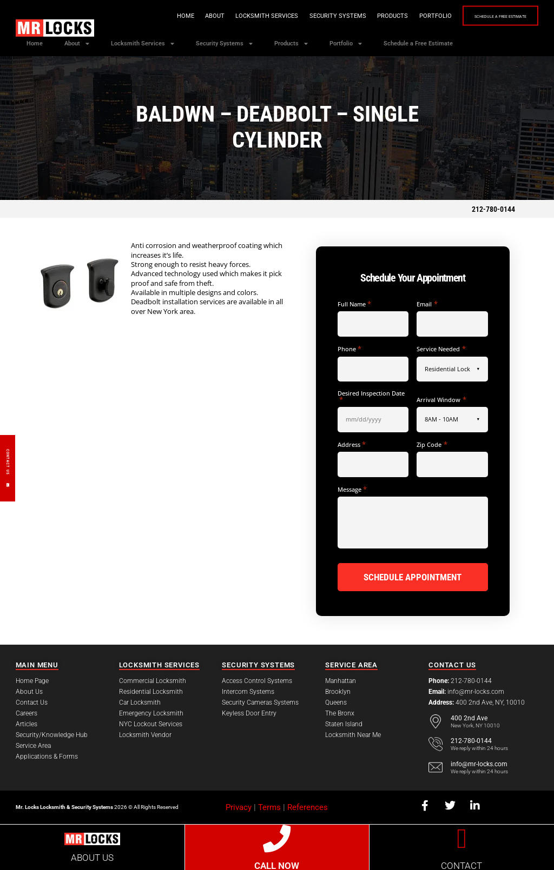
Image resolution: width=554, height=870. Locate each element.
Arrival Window (441, 400)
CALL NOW (276, 864)
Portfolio (408, 15)
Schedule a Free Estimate (486, 16)
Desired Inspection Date (371, 396)
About (187, 15)
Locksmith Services (239, 15)
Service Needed (441, 349)
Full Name (354, 304)
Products (364, 15)
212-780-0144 (493, 209)
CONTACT (461, 864)
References (307, 806)
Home (158, 15)
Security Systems (310, 15)
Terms (269, 806)
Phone (349, 349)
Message (352, 489)
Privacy (239, 806)
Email (427, 304)
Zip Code (432, 444)
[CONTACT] (462, 837)
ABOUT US (92, 856)
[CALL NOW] (277, 837)
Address (352, 444)
